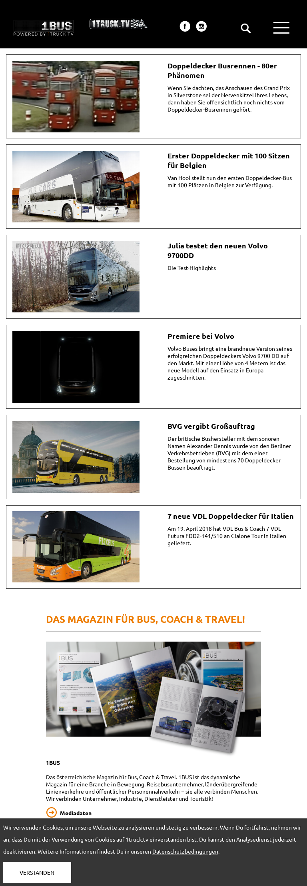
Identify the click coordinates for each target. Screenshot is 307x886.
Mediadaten (76, 812)
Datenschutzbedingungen (185, 851)
